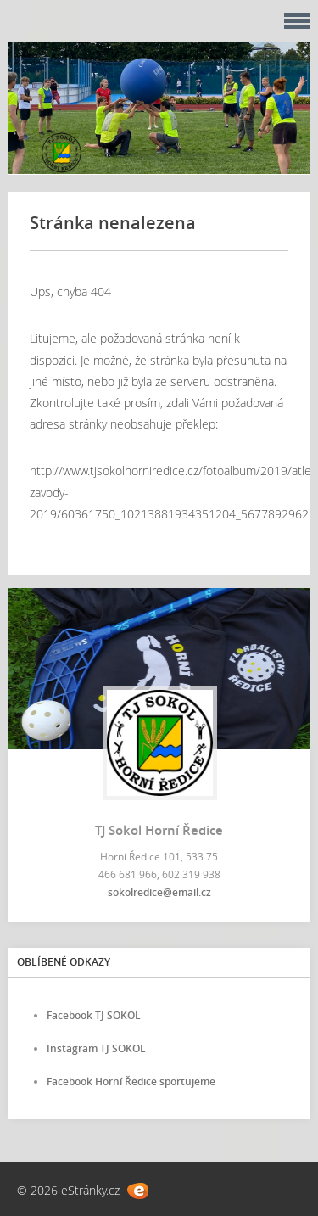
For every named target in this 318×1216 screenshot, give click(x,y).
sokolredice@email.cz (159, 892)
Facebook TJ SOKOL (94, 1015)
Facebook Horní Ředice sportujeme (131, 1081)
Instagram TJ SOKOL (96, 1048)
